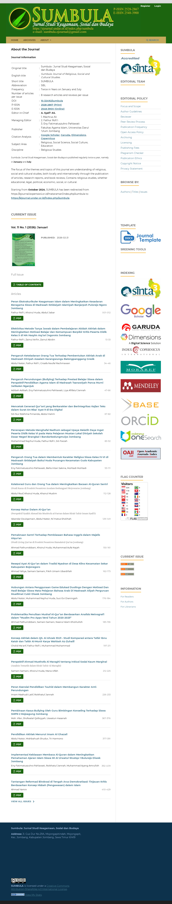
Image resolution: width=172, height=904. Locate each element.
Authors (125, 191)
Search (152, 40)
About (44, 40)
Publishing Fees (130, 147)
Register (145, 6)
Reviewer (126, 116)
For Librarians (128, 606)
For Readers (127, 596)
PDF (18, 318)
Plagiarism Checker (132, 153)
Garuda (65, 135)
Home (14, 40)
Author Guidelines (131, 111)
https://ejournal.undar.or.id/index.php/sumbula (40, 198)
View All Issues (21, 801)
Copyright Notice (131, 163)
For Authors (127, 601)
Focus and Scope (131, 106)
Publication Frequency (134, 127)
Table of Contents (28, 284)
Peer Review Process (133, 121)
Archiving (126, 137)
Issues (143, 191)
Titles (135, 191)
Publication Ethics (131, 158)
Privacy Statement (132, 168)
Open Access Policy (132, 132)
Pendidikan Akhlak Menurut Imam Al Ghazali (39, 734)
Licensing (126, 142)
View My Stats (33, 894)
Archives (29, 40)
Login (157, 6)
